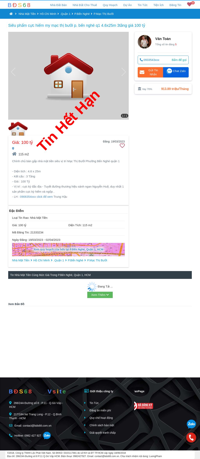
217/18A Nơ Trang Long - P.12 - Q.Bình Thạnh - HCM (35, 416)
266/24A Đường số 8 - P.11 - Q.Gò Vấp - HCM (36, 404)
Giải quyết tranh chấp (100, 432)
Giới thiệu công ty (98, 391)
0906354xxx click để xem (36, 196)
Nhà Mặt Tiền (27, 13)
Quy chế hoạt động (98, 417)
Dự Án (127, 5)
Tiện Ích (158, 5)
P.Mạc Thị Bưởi (103, 13)
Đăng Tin (175, 5)
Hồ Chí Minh (48, 13)
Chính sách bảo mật (99, 425)
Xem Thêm (100, 294)
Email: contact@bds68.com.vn (30, 425)
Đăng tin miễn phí (97, 410)
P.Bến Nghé (82, 13)
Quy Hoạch (110, 5)
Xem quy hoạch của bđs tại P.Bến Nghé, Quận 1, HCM (68, 249)
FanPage (135, 391)
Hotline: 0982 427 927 (25, 435)
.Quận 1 (65, 13)
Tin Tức (143, 5)
